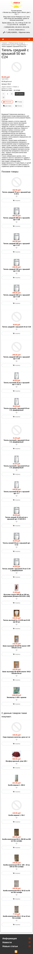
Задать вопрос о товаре (9, 86)
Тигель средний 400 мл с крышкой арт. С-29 (16, 296)
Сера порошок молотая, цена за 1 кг (16, 737)
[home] (3, 39)
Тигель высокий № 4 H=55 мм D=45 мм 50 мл (16, 621)
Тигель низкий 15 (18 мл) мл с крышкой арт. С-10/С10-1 (16, 518)
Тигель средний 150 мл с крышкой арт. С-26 (16, 270)
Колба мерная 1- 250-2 (16, 785)
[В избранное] (3, 97)
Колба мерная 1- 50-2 (16, 815)
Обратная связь (24, 32)
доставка (5, 79)
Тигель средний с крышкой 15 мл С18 (16, 327)
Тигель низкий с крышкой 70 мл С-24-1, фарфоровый (16, 569)
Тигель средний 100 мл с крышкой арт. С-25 (16, 358)
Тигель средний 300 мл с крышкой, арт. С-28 (16, 218)
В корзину (19, 94)
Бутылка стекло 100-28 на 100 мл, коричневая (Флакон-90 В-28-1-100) (16, 595)
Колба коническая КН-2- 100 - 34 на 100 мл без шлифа (16, 866)
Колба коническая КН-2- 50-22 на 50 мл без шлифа (16, 891)
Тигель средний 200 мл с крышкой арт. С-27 (16, 244)
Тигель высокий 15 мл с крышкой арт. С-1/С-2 (16, 383)
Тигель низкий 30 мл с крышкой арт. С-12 (16, 544)
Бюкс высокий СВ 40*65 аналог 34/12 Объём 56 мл (16, 672)
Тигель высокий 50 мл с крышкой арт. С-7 (16, 492)
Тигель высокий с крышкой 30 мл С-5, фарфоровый (16, 409)
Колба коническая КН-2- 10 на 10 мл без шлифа (16, 917)
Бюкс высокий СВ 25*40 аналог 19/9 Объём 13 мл (16, 647)
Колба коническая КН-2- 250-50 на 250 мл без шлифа (16, 840)
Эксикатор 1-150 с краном (16, 697)
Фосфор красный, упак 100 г (16, 761)
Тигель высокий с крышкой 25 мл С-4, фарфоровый (16, 467)
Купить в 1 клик (7, 88)
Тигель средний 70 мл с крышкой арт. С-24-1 (16, 193)
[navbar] (29, 39)
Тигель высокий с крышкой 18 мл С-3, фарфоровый (16, 441)
